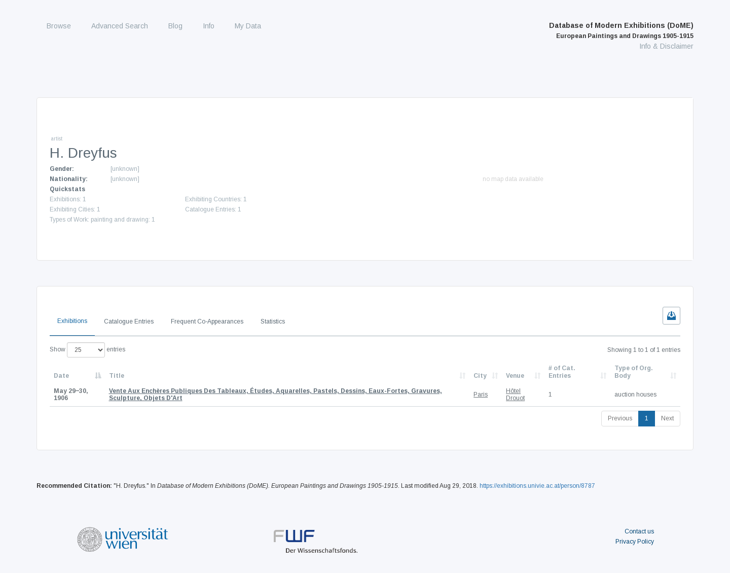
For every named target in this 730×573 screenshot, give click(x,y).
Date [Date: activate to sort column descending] (61, 375)
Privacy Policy (634, 541)
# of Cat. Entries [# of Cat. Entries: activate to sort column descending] (562, 372)
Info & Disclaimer (666, 46)
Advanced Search (119, 26)
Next (667, 418)
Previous (620, 418)
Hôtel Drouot (515, 394)
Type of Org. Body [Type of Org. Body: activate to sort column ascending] (633, 372)
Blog (175, 26)
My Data (248, 26)
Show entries (87, 349)
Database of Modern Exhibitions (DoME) (621, 30)
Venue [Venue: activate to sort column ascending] (515, 375)
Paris (480, 394)
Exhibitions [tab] (72, 321)
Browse (59, 26)
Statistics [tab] (273, 321)
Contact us (639, 531)
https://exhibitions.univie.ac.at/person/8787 (537, 485)
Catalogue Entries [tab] (129, 321)
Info (208, 26)
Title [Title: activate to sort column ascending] (116, 375)
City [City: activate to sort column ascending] (480, 375)
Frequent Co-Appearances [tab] (207, 321)
